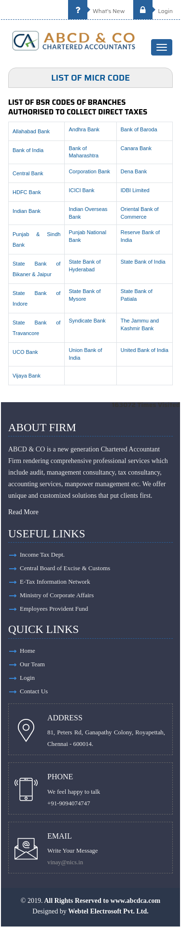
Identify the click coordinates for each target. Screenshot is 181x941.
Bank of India (28, 150)
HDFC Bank (27, 192)
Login (153, 10)
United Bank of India (144, 350)
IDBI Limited (135, 190)
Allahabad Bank (31, 131)
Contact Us (34, 691)
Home (27, 650)
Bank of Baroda (139, 129)
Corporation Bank (89, 171)
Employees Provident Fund (54, 608)
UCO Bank (25, 352)
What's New (96, 10)
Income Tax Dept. (42, 554)
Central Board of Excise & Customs (65, 568)
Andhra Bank (84, 129)
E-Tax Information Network (55, 581)
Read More (23, 512)
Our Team (32, 664)
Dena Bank (134, 171)
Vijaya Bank (27, 376)
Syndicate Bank (87, 320)
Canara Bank (136, 148)
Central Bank (28, 173)
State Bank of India (143, 262)
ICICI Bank (81, 190)
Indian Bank (27, 211)
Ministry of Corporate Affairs (57, 595)
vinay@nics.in (65, 862)
